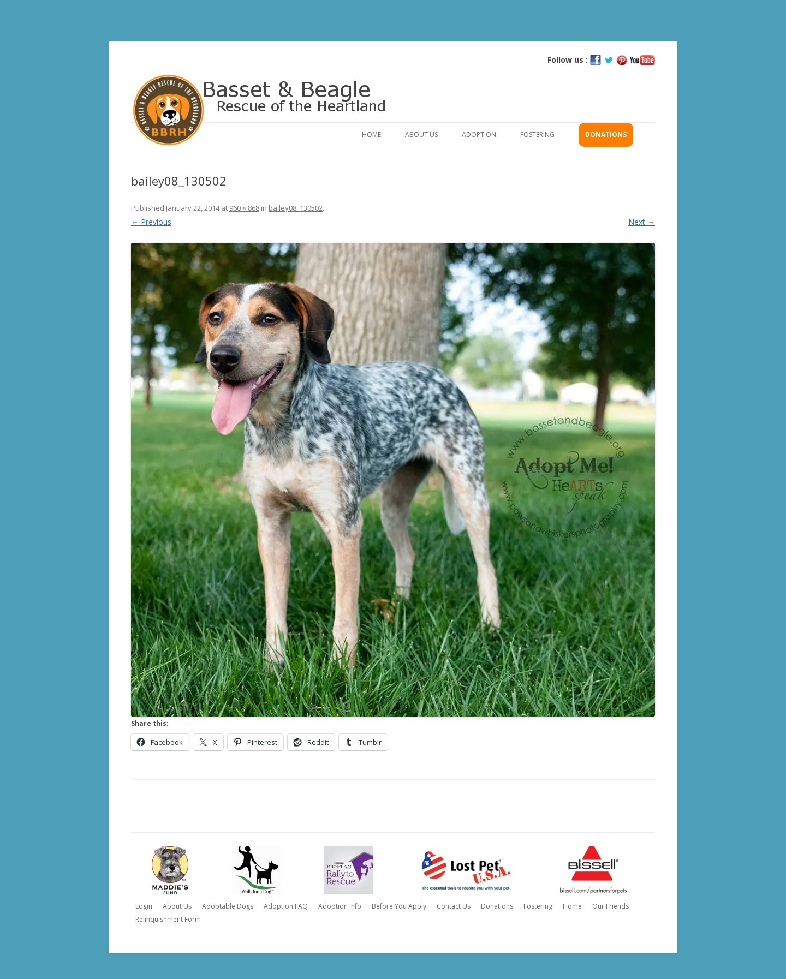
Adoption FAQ (286, 906)
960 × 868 (244, 208)
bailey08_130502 (296, 208)
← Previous (151, 222)
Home (371, 134)
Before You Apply (399, 906)
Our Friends (610, 906)
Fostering (537, 134)
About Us (421, 134)
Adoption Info (339, 906)
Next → (641, 222)
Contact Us (454, 906)
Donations (606, 134)
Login (143, 906)
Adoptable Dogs (227, 906)
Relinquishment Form (168, 919)
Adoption (479, 134)
